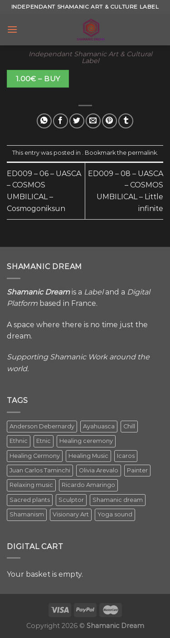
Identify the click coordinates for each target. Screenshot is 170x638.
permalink (142, 152)
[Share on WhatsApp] (44, 120)
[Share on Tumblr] (125, 120)
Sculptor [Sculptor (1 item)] (71, 499)
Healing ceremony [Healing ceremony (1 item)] (86, 440)
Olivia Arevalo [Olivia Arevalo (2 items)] (98, 470)
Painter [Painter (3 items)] (137, 470)
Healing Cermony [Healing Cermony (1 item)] (35, 455)
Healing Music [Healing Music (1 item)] (88, 455)
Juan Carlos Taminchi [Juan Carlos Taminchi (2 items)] (40, 470)
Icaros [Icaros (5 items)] (126, 455)
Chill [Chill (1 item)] (129, 426)
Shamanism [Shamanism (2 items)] (27, 514)
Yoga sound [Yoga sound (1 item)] (114, 514)
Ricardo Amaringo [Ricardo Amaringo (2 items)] (88, 484)
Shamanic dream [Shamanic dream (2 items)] (117, 499)
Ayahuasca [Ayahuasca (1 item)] (99, 426)
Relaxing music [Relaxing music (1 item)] (31, 484)
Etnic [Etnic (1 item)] (43, 440)
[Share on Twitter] (76, 120)
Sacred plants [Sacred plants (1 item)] (30, 499)
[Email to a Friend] (93, 120)
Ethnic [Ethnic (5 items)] (19, 440)
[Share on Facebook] (60, 120)
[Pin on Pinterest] (109, 120)
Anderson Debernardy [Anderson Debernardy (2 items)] (42, 426)
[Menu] (12, 29)
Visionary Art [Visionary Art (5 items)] (71, 514)
